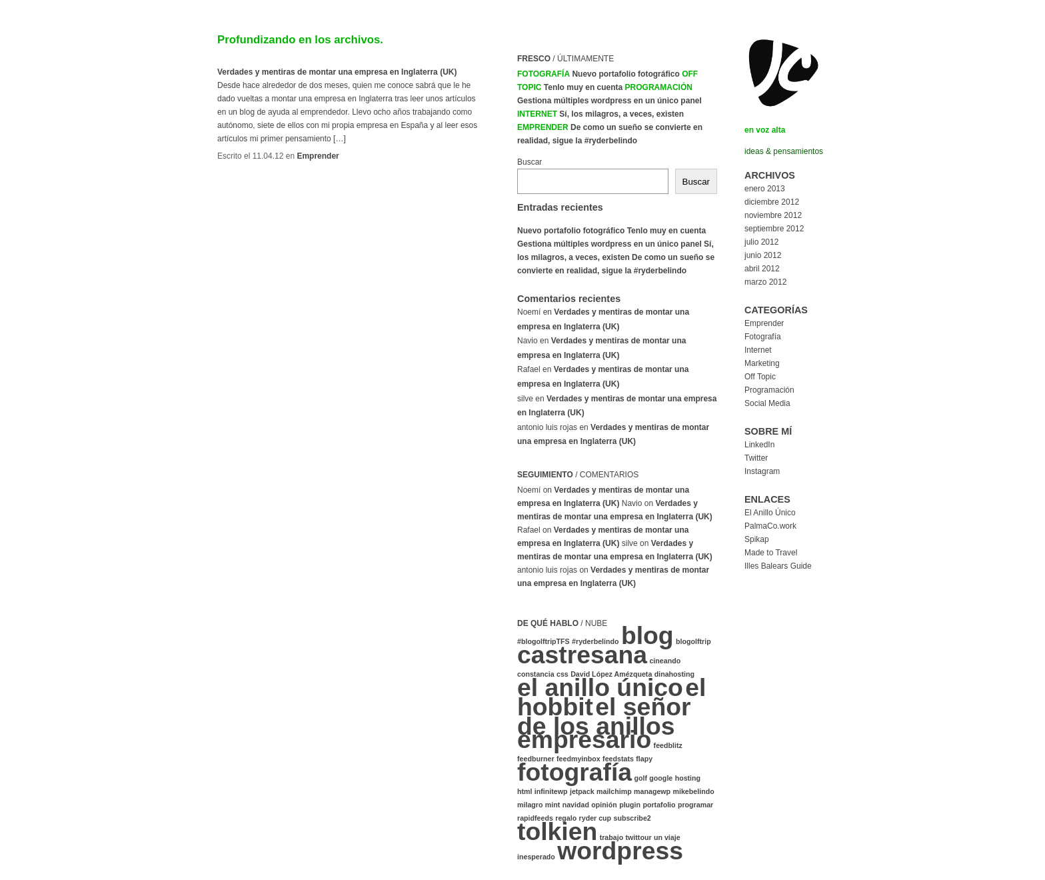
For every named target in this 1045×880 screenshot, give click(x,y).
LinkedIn (759, 444)
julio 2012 (761, 242)
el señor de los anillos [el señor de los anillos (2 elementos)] (604, 716)
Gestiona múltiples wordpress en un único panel (609, 100)
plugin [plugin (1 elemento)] (629, 805)
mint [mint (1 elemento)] (552, 805)
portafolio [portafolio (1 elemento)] (658, 805)
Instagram (762, 471)
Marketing (762, 363)
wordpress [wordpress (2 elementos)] (620, 851)
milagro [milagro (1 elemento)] (530, 805)
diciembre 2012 (771, 202)
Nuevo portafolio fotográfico (625, 74)
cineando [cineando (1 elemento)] (664, 661)
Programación (658, 87)
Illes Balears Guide (778, 566)
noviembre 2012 (773, 215)
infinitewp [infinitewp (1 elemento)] (551, 791)
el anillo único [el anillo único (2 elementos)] (600, 687)
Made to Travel (770, 552)
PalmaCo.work (770, 526)
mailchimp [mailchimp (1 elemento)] (614, 791)
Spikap (756, 539)
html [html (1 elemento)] (524, 791)
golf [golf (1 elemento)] (640, 778)
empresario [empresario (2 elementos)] (584, 739)
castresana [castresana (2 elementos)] (582, 655)
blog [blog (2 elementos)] (647, 635)
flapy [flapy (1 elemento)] (644, 759)
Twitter (756, 458)
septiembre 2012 (774, 228)
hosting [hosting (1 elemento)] (687, 778)
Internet (537, 114)
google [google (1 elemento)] (660, 778)
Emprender (318, 156)
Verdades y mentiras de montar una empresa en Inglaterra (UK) (337, 72)
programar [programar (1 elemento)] (695, 805)
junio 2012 (762, 255)
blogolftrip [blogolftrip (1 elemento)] (693, 641)
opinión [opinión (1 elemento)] (603, 805)
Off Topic (760, 376)
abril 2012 (762, 268)
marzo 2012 (765, 282)
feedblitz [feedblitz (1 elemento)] (668, 745)
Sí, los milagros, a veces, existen (621, 114)
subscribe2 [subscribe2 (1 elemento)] (631, 818)
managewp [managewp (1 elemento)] (652, 791)
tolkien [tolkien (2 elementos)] (557, 831)
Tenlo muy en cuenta (583, 87)
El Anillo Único (770, 512)
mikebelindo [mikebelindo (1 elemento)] (693, 791)
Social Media (767, 403)
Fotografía (543, 74)
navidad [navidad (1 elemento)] (575, 805)
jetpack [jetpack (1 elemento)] (582, 791)
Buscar (529, 162)
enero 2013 (764, 188)
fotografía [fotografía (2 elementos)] (574, 772)
